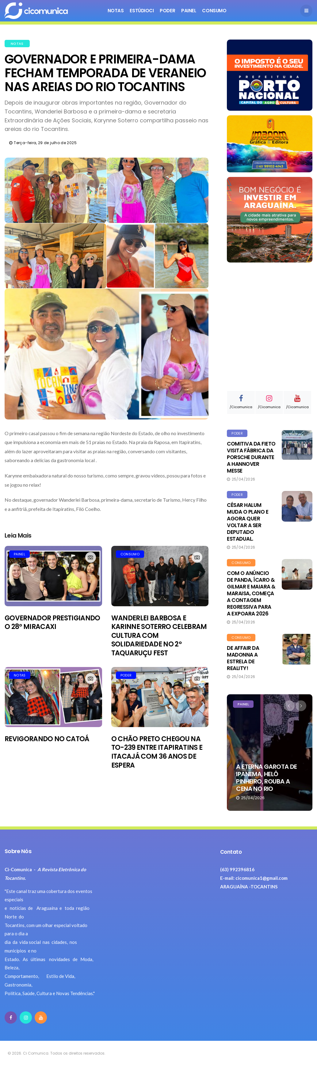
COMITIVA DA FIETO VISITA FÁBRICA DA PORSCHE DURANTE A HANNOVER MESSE (251, 457)
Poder (167, 10)
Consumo (214, 10)
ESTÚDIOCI (142, 10)
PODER (126, 675)
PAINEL (19, 554)
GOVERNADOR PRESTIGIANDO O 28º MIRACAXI (52, 622)
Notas (116, 10)
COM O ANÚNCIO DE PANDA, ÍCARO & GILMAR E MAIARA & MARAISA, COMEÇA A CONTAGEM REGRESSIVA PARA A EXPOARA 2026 (251, 593)
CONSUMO (129, 554)
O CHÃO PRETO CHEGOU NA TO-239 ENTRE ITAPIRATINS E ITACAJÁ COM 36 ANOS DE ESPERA (157, 752)
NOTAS (17, 43)
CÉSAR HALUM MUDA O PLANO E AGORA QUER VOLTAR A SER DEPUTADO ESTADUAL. (247, 521)
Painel (188, 10)
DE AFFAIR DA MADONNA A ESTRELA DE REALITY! (243, 658)
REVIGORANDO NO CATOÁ (47, 739)
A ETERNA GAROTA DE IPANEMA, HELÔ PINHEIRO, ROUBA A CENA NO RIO (266, 777)
